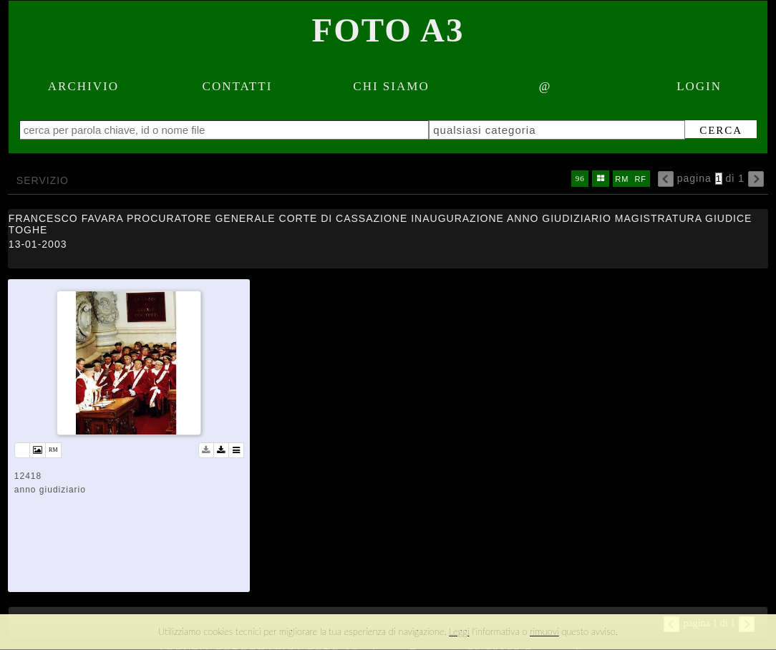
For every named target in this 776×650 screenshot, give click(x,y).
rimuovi (544, 631)
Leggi (459, 631)
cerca (713, 130)
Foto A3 (388, 30)
